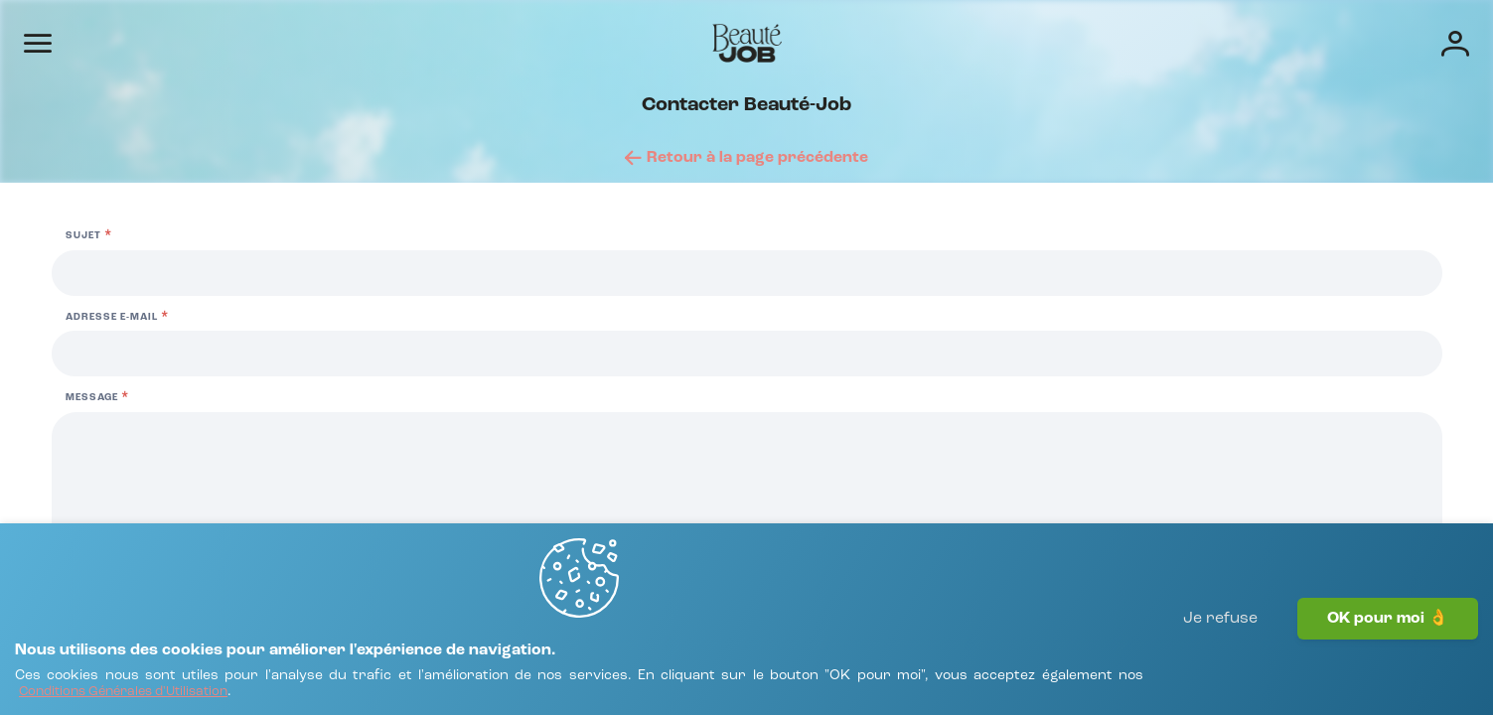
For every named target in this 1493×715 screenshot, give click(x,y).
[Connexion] (1356, 42)
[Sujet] (1144, 389)
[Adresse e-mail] (1144, 471)
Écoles (997, 42)
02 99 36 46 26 (578, 384)
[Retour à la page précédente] (746, 210)
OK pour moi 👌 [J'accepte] (1387, 660)
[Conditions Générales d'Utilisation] (251, 682)
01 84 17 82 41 (212, 452)
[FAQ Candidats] (139, 560)
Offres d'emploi (778, 42)
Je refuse (1220, 660)
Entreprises (903, 42)
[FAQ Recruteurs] (145, 586)
